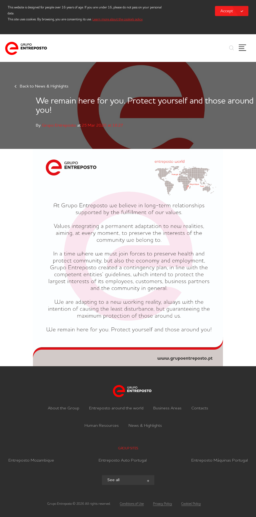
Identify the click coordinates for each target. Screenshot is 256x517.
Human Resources (102, 426)
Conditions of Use (132, 504)
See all (128, 480)
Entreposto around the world (116, 408)
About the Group (63, 408)
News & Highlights (145, 426)
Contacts (199, 408)
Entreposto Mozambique (31, 461)
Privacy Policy (162, 504)
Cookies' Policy (191, 504)
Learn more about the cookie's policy (117, 19)
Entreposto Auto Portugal (123, 461)
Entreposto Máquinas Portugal (219, 461)
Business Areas (167, 408)
